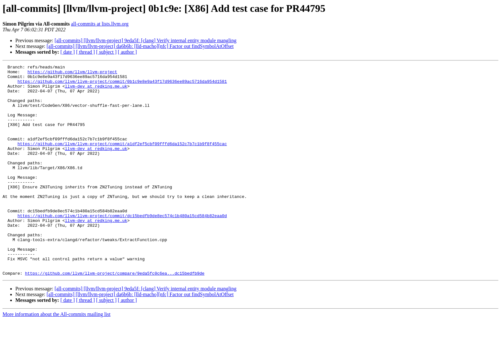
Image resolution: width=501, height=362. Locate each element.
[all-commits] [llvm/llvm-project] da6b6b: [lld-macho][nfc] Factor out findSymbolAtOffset (140, 46)
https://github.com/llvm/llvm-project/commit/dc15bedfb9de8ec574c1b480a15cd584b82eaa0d (122, 246)
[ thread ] (85, 52)
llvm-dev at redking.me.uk (96, 91)
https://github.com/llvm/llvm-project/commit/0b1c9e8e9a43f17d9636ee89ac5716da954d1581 (122, 85)
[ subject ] (106, 52)
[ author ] (127, 52)
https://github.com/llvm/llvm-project (72, 73)
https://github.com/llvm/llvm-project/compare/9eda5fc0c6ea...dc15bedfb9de (114, 315)
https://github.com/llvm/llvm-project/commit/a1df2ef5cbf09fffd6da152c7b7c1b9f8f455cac (122, 160)
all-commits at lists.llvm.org (99, 24)
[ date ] (67, 52)
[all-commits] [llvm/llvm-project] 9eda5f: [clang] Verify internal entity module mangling (145, 40)
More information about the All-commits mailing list (57, 356)
